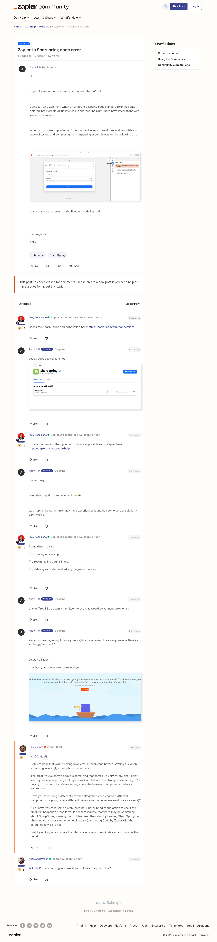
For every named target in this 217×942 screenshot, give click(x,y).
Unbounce (37, 255)
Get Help (22, 17)
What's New (71, 17)
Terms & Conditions (94, 910)
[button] (179, 6)
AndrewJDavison (38, 858)
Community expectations (174, 64)
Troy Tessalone (38, 317)
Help (93, 925)
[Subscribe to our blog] (35, 925)
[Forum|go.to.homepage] (42, 6)
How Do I (45, 26)
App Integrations (198, 925)
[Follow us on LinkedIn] (29, 925)
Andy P (34, 67)
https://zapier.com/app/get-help (49, 448)
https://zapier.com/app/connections (111, 327)
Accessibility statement (120, 910)
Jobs (144, 925)
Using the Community (171, 59)
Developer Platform (113, 925)
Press (133, 925)
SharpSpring (58, 255)
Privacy (204, 935)
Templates (176, 925)
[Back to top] (210, 905)
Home (17, 26)
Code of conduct (168, 53)
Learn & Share (45, 17)
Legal (192, 935)
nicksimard (37, 747)
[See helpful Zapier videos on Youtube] (49, 925)
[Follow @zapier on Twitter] (42, 925)
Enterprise (158, 925)
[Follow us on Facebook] (22, 925)
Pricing (81, 925)
